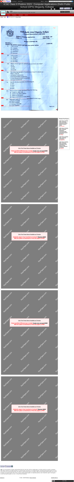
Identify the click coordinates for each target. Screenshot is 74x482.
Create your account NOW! (40, 150)
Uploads (20, 15)
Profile (8, 15)
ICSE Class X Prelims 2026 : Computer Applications (63, 137)
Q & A (26, 15)
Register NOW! (42, 237)
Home (2, 17)
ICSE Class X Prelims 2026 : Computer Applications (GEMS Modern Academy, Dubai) (63, 123)
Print (61, 8)
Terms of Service (32, 477)
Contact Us (2, 477)
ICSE (11, 11)
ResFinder (20, 1)
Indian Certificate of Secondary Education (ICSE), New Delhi (22, 12)
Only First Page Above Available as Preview (29, 148)
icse (5, 17)
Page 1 (54, 27)
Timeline (14, 15)
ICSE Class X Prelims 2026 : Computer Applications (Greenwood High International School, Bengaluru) (63, 131)
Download (67, 8)
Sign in (42, 1)
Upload (46, 1)
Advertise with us (54, 477)
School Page (18, 17)
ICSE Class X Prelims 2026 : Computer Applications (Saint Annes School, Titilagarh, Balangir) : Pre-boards (63, 144)
